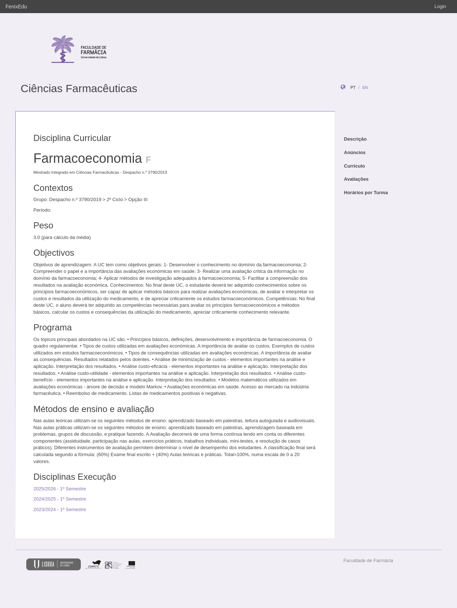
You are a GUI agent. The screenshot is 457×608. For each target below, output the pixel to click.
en (365, 87)
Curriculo (354, 166)
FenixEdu (16, 6)
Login (440, 6)
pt (353, 87)
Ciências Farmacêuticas (79, 88)
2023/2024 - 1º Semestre (60, 509)
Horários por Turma (366, 192)
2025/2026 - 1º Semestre (60, 488)
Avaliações (356, 179)
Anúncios (354, 152)
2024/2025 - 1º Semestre (60, 499)
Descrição (355, 139)
